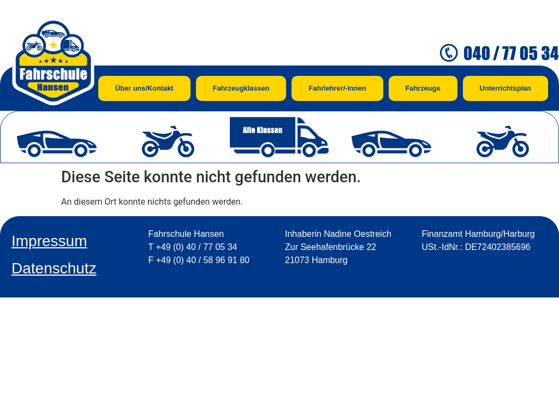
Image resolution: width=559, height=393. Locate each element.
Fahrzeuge (423, 88)
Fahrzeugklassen (241, 88)
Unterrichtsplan (505, 88)
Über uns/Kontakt (144, 88)
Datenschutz (54, 268)
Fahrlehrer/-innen (337, 88)
